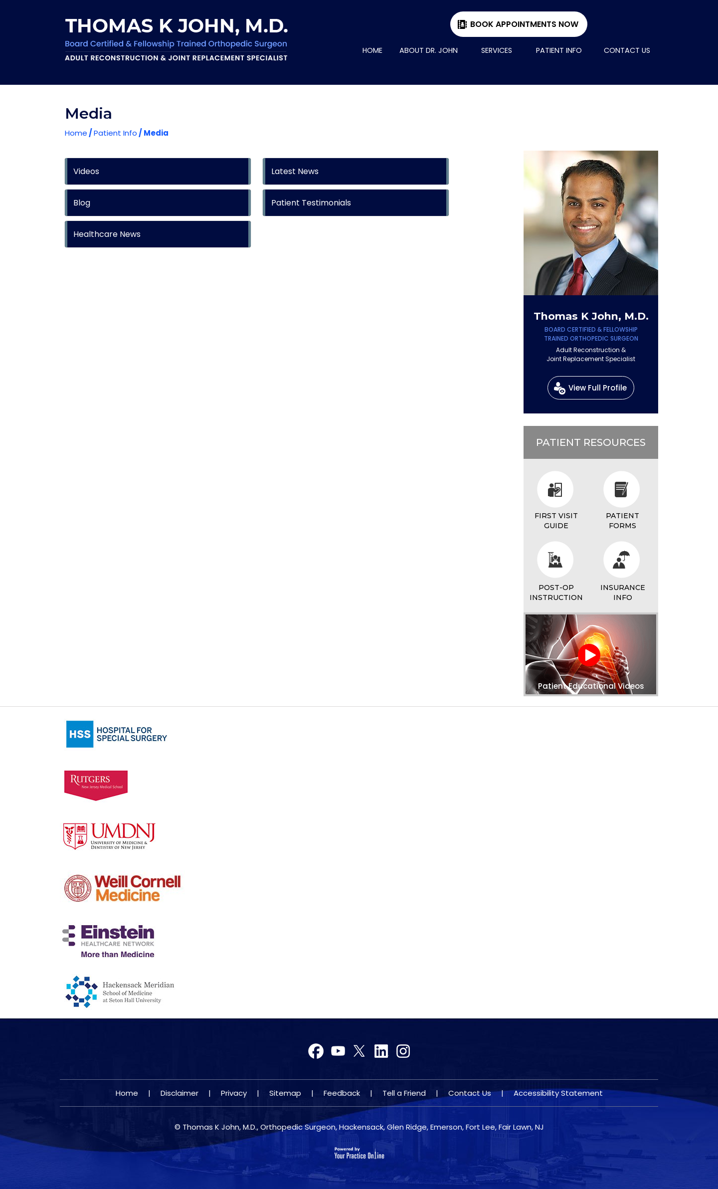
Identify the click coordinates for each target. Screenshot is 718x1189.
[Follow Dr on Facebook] (316, 1051)
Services (496, 50)
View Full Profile (597, 388)
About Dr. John (428, 50)
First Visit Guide (556, 520)
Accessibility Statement (558, 1093)
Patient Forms (622, 520)
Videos (86, 171)
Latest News (295, 171)
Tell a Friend (404, 1093)
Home (372, 50)
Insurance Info (622, 592)
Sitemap (285, 1093)
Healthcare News (107, 234)
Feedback (342, 1093)
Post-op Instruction (556, 592)
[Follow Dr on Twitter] (338, 1051)
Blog (81, 202)
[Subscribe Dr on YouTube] (359, 1051)
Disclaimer (179, 1093)
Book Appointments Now (524, 24)
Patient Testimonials (311, 202)
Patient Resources (591, 442)
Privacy (234, 1093)
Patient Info (559, 50)
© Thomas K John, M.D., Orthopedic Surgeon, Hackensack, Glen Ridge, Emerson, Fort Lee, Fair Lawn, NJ (359, 1127)
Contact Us (627, 50)
